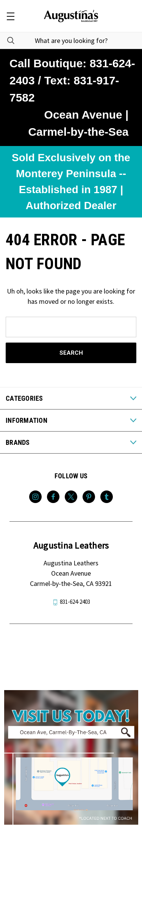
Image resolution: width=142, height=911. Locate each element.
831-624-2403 (75, 601)
